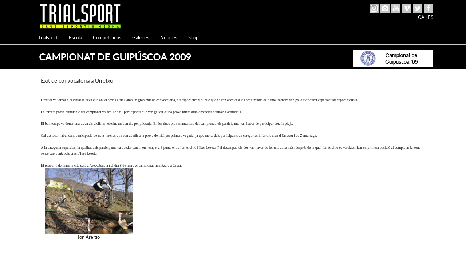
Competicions (107, 37)
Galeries (140, 37)
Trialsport (48, 37)
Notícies (168, 37)
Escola (75, 37)
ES (430, 17)
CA (421, 17)
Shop (193, 37)
